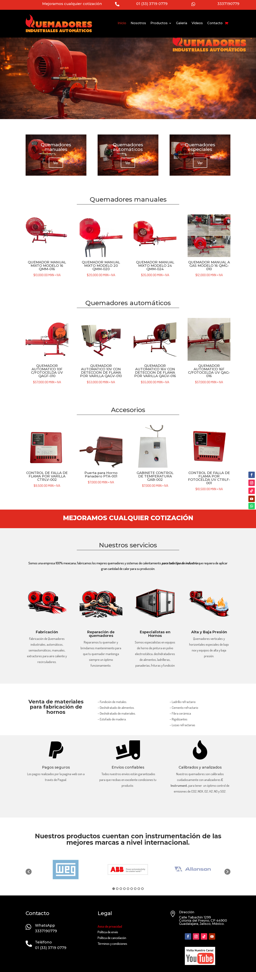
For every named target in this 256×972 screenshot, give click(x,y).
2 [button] (117, 888)
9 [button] (142, 888)
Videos (197, 23)
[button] (29, 872)
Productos (159, 23)
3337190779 (228, 4)
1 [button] (113, 888)
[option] (128, 869)
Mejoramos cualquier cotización (72, 4)
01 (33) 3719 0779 (152, 4)
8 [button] (139, 888)
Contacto (215, 23)
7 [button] (135, 888)
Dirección (186, 912)
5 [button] (128, 888)
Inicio (122, 23)
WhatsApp (45, 925)
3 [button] (121, 888)
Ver (56, 162)
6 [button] (131, 888)
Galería (181, 23)
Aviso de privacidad (110, 926)
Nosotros (138, 23)
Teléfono (43, 942)
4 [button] (124, 888)
